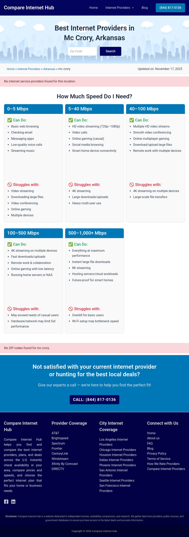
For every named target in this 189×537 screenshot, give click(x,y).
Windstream (60, 459)
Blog (145, 8)
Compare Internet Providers (166, 469)
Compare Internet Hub (29, 7)
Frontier (57, 448)
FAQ (150, 443)
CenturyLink (60, 453)
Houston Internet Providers (118, 455)
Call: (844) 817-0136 (94, 399)
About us (153, 438)
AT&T (55, 433)
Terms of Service (159, 459)
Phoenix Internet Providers (117, 465)
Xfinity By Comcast (65, 464)
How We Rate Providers (163, 464)
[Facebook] (6, 501)
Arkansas (53, 69)
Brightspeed (60, 438)
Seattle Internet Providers (116, 480)
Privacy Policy (156, 453)
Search (110, 51)
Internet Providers (122, 8)
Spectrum (58, 443)
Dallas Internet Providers (116, 460)
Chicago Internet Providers (117, 450)
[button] (134, 8)
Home (97, 8)
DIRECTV (58, 469)
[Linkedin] (13, 501)
